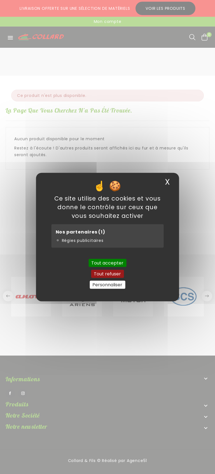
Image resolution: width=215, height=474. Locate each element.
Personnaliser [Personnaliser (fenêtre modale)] (107, 285)
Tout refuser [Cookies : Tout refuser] (107, 273)
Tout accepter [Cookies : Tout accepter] (107, 262)
